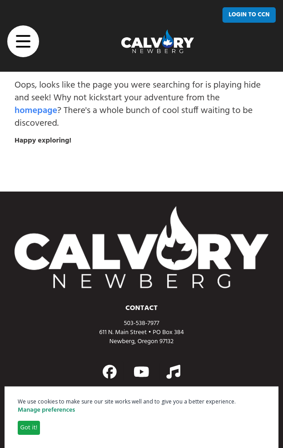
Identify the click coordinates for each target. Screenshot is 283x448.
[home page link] (157, 41)
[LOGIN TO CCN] (249, 15)
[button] (23, 41)
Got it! (29, 428)
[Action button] (110, 372)
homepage (36, 110)
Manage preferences (46, 410)
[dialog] (141, 417)
